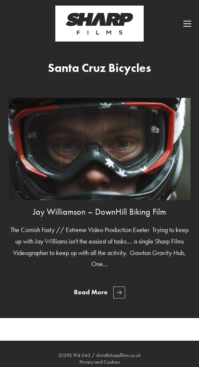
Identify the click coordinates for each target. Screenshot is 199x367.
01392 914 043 (75, 355)
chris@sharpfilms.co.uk (118, 355)
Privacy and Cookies (99, 361)
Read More (91, 292)
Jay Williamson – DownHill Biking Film (99, 211)
